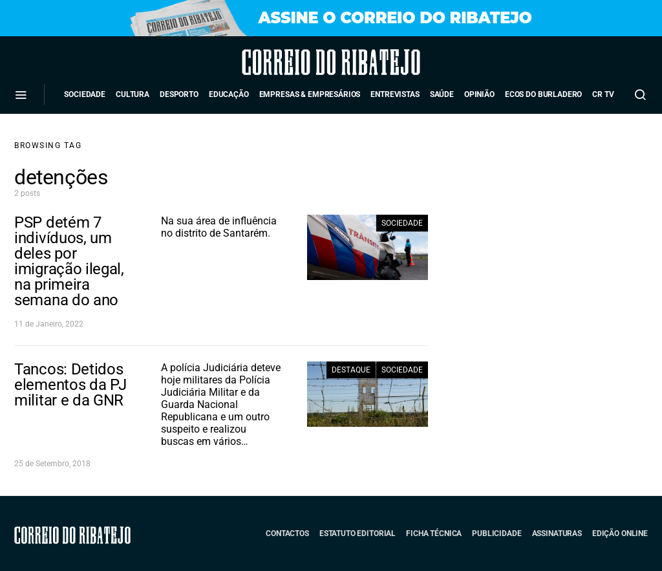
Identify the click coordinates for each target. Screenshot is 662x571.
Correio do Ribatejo (295, 62)
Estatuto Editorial (357, 533)
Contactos (287, 533)
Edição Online (620, 533)
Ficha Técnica (434, 533)
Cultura (132, 94)
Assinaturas (557, 533)
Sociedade (84, 94)
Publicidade (496, 533)
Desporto (179, 94)
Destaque (351, 369)
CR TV (603, 94)
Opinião (479, 94)
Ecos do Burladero (543, 94)
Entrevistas (394, 94)
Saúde (442, 94)
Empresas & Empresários (310, 94)
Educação (229, 94)
